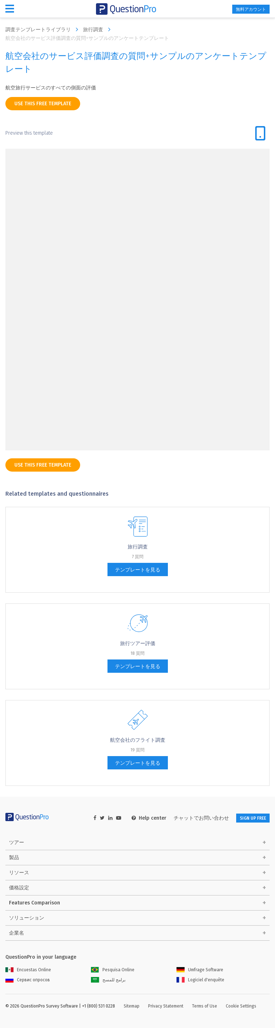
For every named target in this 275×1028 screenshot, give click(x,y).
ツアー (16, 842)
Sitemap (131, 1006)
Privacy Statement (165, 1006)
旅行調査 (98, 29)
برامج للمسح (108, 979)
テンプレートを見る (137, 570)
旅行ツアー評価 (137, 643)
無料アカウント (251, 9)
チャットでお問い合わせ (201, 818)
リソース (19, 873)
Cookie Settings (241, 1006)
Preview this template (29, 133)
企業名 (16, 933)
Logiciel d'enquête (200, 979)
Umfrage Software (200, 969)
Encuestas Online (28, 969)
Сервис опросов (27, 979)
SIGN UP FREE (253, 818)
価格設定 (19, 888)
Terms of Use (204, 1006)
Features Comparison (34, 903)
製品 (14, 858)
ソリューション (26, 918)
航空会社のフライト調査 (137, 740)
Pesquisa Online (112, 969)
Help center (149, 818)
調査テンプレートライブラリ (43, 29)
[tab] (260, 133)
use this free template (42, 104)
